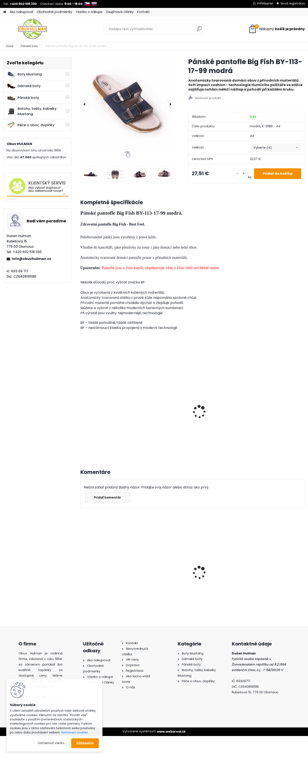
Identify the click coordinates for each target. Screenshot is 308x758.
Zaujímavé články (120, 12)
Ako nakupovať (21, 12)
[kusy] (240, 173)
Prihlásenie (265, 3)
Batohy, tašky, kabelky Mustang (31, 111)
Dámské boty (24, 86)
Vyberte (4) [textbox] (262, 147)
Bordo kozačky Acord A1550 (220, 571)
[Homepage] (4, 12)
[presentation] (84, 104)
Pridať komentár (107, 497)
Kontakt (143, 12)
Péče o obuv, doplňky (30, 125)
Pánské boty (29, 46)
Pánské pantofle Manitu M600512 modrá (103, 405)
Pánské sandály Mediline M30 (161, 417)
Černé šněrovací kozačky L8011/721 (161, 572)
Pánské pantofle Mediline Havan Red (218, 405)
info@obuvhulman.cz (31, 258)
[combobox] (275, 147)
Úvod (9, 46)
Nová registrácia (293, 3)
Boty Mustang (24, 74)
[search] (199, 30)
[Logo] (32, 29)
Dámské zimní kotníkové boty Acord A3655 (103, 565)
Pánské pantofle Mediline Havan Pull (275, 417)
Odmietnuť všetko (51, 743)
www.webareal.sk (171, 731)
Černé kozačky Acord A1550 (277, 571)
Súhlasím (85, 743)
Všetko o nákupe (89, 12)
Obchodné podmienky (54, 12)
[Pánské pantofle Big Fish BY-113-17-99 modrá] (127, 104)
